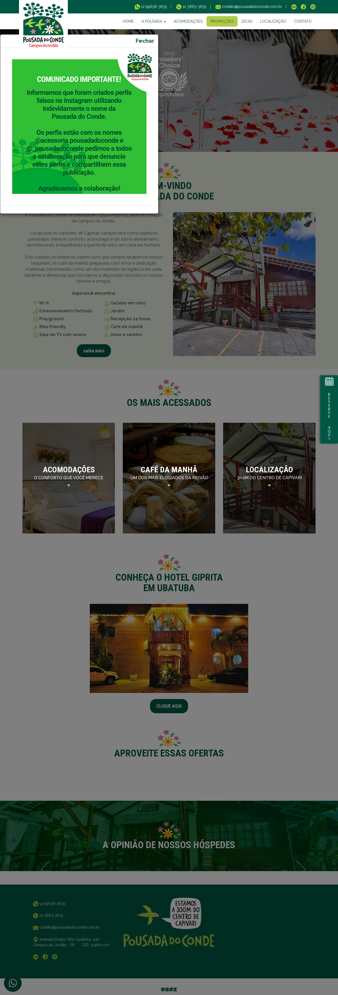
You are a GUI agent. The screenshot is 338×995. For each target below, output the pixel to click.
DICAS (247, 21)
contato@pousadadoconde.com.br (251, 6)
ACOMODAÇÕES (188, 21)
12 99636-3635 (153, 6)
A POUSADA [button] (154, 21)
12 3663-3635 (193, 6)
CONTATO (303, 21)
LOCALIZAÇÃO (273, 21)
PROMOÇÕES (222, 21)
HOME (128, 21)
